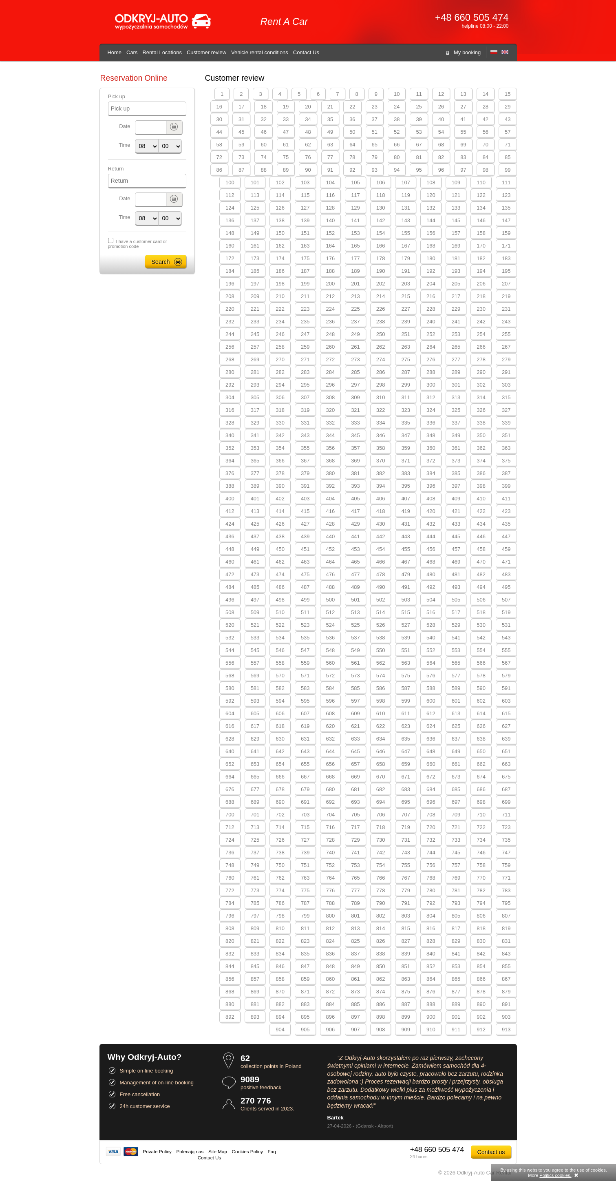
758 (481, 865)
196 (229, 284)
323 (405, 410)
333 (355, 423)
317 (255, 410)
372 (430, 461)
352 (229, 448)
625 (456, 726)
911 (456, 1029)
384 (430, 473)
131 (405, 208)
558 (280, 663)
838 (380, 954)
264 (430, 347)
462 (280, 562)
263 (405, 347)
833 (255, 954)
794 (481, 903)
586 (380, 688)
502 (380, 600)
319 (305, 410)
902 (481, 1017)
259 (305, 347)
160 (229, 246)
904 (280, 1029)
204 (430, 284)
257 (255, 347)
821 (255, 941)
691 (305, 802)
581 (255, 688)
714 (280, 827)
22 (352, 107)
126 (280, 208)
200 (330, 284)
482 (481, 574)
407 (405, 498)
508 (229, 612)
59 (241, 145)
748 (229, 865)
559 (305, 663)
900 (430, 1017)
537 (355, 638)
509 (255, 612)
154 (380, 233)
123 (506, 195)
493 (456, 587)
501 (355, 600)
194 (481, 271)
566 (481, 663)
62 (308, 145)
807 (506, 916)
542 (481, 638)
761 (255, 878)
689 (255, 802)
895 (305, 1017)
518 (481, 612)
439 (305, 536)
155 (405, 233)
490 (380, 587)
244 (229, 334)
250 (380, 334)
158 (481, 233)
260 (330, 347)
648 (430, 751)
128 (330, 208)
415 (305, 511)
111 (506, 182)
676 (229, 789)
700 (229, 815)
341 (255, 435)
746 (481, 852)
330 (280, 423)
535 (305, 638)
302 (481, 385)
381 (355, 473)
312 (430, 397)
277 (456, 359)
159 (506, 233)
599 (405, 701)
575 (405, 675)
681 (355, 789)
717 (355, 827)
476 (330, 574)
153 (355, 233)
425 (255, 524)
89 (286, 170)
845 (255, 966)
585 (355, 688)
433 (456, 524)
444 (430, 536)
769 (456, 878)
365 (255, 461)
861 (355, 979)
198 (280, 284)
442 (380, 536)
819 (506, 928)
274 (380, 359)
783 (506, 890)
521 (255, 625)
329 (255, 423)
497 (255, 600)
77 (330, 157)
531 (506, 625)
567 (506, 663)
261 (355, 347)
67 (419, 145)
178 (380, 258)
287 (405, 372)
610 (380, 713)
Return (116, 169)
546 (280, 650)
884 (330, 1004)
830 (481, 941)
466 (380, 562)
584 (330, 688)
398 (481, 486)
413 (255, 511)
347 (405, 435)
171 (506, 246)
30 (219, 119)
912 (481, 1029)
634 (380, 739)
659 (405, 764)
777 (355, 890)
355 (305, 448)
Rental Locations (162, 52)
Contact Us (306, 52)
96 (441, 170)
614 (481, 713)
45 (241, 132)
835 (305, 954)
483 (506, 574)
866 (481, 979)
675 (506, 777)
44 (219, 132)
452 (330, 549)
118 (380, 195)
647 (405, 751)
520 (229, 625)
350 (481, 435)
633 (355, 739)
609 (355, 713)
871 (305, 992)
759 (506, 865)
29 (507, 107)
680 (330, 789)
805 (456, 916)
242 (481, 321)
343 (305, 435)
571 (305, 675)
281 (255, 372)
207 (506, 284)
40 (441, 119)
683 (405, 789)
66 (397, 145)
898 (380, 1017)
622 (380, 726)
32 (263, 119)
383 (405, 473)
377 (255, 473)
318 (280, 410)
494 (481, 587)
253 (456, 334)
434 (481, 524)
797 (255, 916)
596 (330, 701)
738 (280, 852)
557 (255, 663)
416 (330, 511)
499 (305, 600)
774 (280, 890)
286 (380, 372)
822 (280, 941)
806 (481, 916)
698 (481, 802)
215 (405, 296)
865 (456, 979)
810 (280, 928)
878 (481, 992)
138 (280, 220)
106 (380, 182)
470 (481, 562)
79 (375, 157)
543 (506, 638)
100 (229, 182)
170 (481, 246)
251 (405, 334)
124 (229, 208)
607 (305, 713)
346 (380, 435)
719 (405, 827)
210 (280, 296)
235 (305, 321)
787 (305, 903)
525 (355, 625)
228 (430, 309)
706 (380, 815)
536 (330, 638)
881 (255, 1004)
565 (456, 663)
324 (430, 410)
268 (229, 359)
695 (405, 802)
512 (330, 612)
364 (229, 461)
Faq (272, 1151)
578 (481, 675)
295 (305, 385)
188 (330, 271)
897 (355, 1017)
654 (280, 764)
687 (506, 789)
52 (397, 132)
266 (481, 347)
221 (255, 309)
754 (380, 865)
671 (405, 777)
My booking (467, 52)
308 (330, 397)
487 (305, 587)
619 (305, 726)
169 (456, 246)
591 (506, 688)
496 (229, 600)
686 (481, 789)
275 (405, 359)
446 (481, 536)
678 (280, 789)
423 (506, 511)
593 (255, 701)
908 (380, 1029)
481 (456, 574)
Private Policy (157, 1151)
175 (305, 258)
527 (405, 625)
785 (255, 903)
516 (430, 612)
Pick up (116, 96)
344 (330, 435)
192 (430, 271)
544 (229, 650)
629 (255, 739)
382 (380, 473)
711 (506, 815)
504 (430, 600)
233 (255, 321)
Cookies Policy (247, 1151)
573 (355, 675)
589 (456, 688)
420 (430, 511)
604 (229, 713)
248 (330, 334)
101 (255, 182)
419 (405, 511)
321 (355, 410)
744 (430, 852)
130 (380, 208)
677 (255, 789)
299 (405, 385)
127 (305, 208)
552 (430, 650)
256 (229, 347)
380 (330, 473)
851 (405, 966)
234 (280, 321)
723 (506, 827)
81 (419, 157)
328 (229, 423)
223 (305, 309)
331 (305, 423)
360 (430, 448)
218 (481, 296)
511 (305, 612)
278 (481, 359)
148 (229, 233)
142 (380, 220)
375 (506, 461)
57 (507, 132)
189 (355, 271)
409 (456, 498)
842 (481, 954)
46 (263, 132)
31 (241, 119)
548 (330, 650)
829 (456, 941)
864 (430, 979)
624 (430, 726)
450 (280, 549)
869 (255, 992)
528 (430, 625)
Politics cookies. (555, 1175)
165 (355, 246)
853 (456, 966)
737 (255, 852)
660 (430, 764)
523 (305, 625)
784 (229, 903)
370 (380, 461)
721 (456, 827)
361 (456, 448)
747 (506, 852)
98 (485, 170)
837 (355, 954)
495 (506, 587)
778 (380, 890)
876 (430, 992)
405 (355, 498)
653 (255, 764)
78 (352, 157)
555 (506, 650)
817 (456, 928)
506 (481, 600)
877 (456, 992)
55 (463, 132)
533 (255, 638)
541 (456, 638)
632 (330, 739)
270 (280, 359)
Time (124, 145)
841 (456, 954)
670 (380, 777)
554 (481, 650)
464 (330, 562)
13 (463, 94)
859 (305, 979)
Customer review (206, 52)
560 (330, 663)
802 (380, 916)
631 (305, 739)
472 (229, 574)
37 (375, 119)
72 (219, 157)
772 (229, 890)
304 (229, 397)
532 (229, 638)
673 (456, 777)
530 (481, 625)
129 (355, 208)
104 (330, 182)
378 (280, 473)
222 (280, 309)
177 (355, 258)
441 (355, 536)
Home (115, 52)
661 (456, 764)
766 (380, 878)
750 (280, 865)
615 (506, 713)
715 (305, 827)
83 (463, 157)
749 (255, 865)
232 (229, 321)
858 (280, 979)
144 (430, 220)
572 (330, 675)
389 (255, 486)
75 (286, 157)
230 (481, 309)
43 (507, 119)
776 (330, 890)
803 (405, 916)
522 (280, 625)
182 (481, 258)
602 (481, 701)
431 (405, 524)
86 (219, 170)
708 (430, 815)
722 (481, 827)
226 (380, 309)
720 (430, 827)
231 (506, 309)
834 (280, 954)
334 (380, 423)
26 (441, 107)
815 (405, 928)
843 (506, 954)
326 (481, 410)
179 (405, 258)
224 (330, 309)
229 (456, 309)
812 (330, 928)
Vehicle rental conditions (259, 52)
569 (255, 675)
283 (305, 372)
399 (506, 486)
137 (255, 220)
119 (405, 195)
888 (430, 1004)
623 (405, 726)
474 (280, 574)
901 (456, 1017)
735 (506, 840)
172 (229, 258)
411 (506, 498)
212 (330, 296)
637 (456, 739)
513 (355, 612)
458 (481, 549)
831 (506, 941)
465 (355, 562)
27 (463, 107)
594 (280, 701)
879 (506, 992)
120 (430, 195)
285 (355, 372)
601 (456, 701)
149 (255, 233)
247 (305, 334)
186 (280, 271)
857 (255, 979)
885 (355, 1004)
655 (305, 764)
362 (481, 448)
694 (380, 802)
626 (481, 726)
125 (255, 208)
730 (380, 840)
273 (355, 359)
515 (405, 612)
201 (355, 284)
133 (456, 208)
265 (456, 347)
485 (255, 587)
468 (430, 562)
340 (229, 435)
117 (355, 195)
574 (380, 675)
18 (263, 107)
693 (355, 802)
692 (330, 802)
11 (419, 94)
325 (456, 410)
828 (430, 941)
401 (255, 498)
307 (305, 397)
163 (305, 246)
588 (430, 688)
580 (229, 688)
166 (380, 246)
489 (355, 587)
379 (305, 473)
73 (241, 157)
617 (255, 726)
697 (456, 802)
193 (456, 271)
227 (405, 309)
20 (308, 107)
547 (305, 650)
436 (229, 536)
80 (397, 157)
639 (506, 739)
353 (255, 448)
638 (481, 739)
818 (481, 928)
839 (405, 954)
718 (380, 827)
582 (280, 688)
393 (355, 486)
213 (355, 296)
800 (330, 916)
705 (355, 815)
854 (481, 966)
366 (280, 461)
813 (355, 928)
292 (229, 385)
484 (229, 587)
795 (506, 903)
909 (405, 1029)
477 (355, 574)
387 (506, 473)
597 (355, 701)
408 (430, 498)
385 (456, 473)
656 (330, 764)
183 (506, 258)
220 (229, 309)
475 (305, 574)
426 (280, 524)
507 (506, 600)
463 (305, 562)
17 (241, 107)
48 (308, 132)
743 (405, 852)
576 (430, 675)
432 (430, 524)
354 (280, 448)
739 (305, 852)
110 (481, 182)
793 (456, 903)
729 (355, 840)
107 (405, 182)
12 (441, 94)
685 (456, 789)
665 (255, 777)
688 (229, 802)
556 (229, 663)
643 (305, 751)
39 (419, 119)
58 (219, 145)
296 (330, 385)
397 (456, 486)
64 (352, 145)
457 (456, 549)
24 (397, 107)
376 (229, 473)
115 (305, 195)
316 (229, 410)
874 (380, 992)
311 (405, 397)
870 (280, 992)
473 (255, 574)
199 (305, 284)
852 (430, 966)
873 (355, 992)
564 (430, 663)
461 (255, 562)
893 (255, 1017)
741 (355, 852)
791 (405, 903)
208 (229, 296)
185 (255, 271)
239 (405, 321)
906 (330, 1029)
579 (506, 675)
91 (330, 170)
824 (330, 941)
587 (405, 688)
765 (355, 878)
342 (280, 435)
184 (229, 271)
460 (229, 562)
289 (456, 372)
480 (430, 574)
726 (280, 840)
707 (405, 815)
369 (355, 461)
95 (419, 170)
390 (280, 486)
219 (506, 296)
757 (456, 865)
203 (405, 284)
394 (380, 486)
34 (308, 119)
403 (305, 498)
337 (456, 423)
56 (485, 132)
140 (330, 220)
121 (456, 195)
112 (229, 195)
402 (280, 498)
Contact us (491, 1152)
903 (506, 1017)
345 (355, 435)
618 (280, 726)
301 (456, 385)
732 (430, 840)
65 (375, 145)
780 (430, 890)
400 (229, 498)
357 (355, 448)
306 (280, 397)
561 (355, 663)
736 (229, 852)
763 (305, 878)
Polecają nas (190, 1151)
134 (481, 208)
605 (255, 713)
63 (330, 145)
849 (355, 966)
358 (380, 448)
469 (456, 562)
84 (485, 157)
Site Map (217, 1151)
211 (305, 296)
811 (305, 928)
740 (330, 852)
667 (305, 777)
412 (229, 511)
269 (255, 359)
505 (456, 600)
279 (506, 359)
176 (330, 258)
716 (330, 827)
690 (280, 802)
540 (430, 638)
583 (305, 688)
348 (430, 435)
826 (380, 941)
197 (255, 284)
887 (405, 1004)
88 (263, 170)
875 (405, 992)
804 (430, 916)
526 (380, 625)
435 (506, 524)
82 (441, 157)
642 (280, 751)
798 (280, 916)
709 (456, 815)
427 (305, 524)
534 (280, 638)
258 (280, 347)
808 (229, 928)
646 (380, 751)
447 (506, 536)
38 (397, 119)
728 (330, 840)
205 (456, 284)
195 (506, 271)
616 (229, 726)
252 (430, 334)
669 (355, 777)
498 (280, 600)
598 (380, 701)
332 (330, 423)
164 (330, 246)
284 (330, 372)
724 (229, 840)
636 (430, 739)
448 (229, 549)
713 (255, 827)
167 (405, 246)
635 (405, 739)
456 (430, 549)
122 (481, 195)
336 (430, 423)
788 (330, 903)
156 (430, 233)
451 (305, 549)
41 (463, 119)
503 (405, 600)
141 (355, 220)
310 (380, 397)
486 (280, 587)
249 (355, 334)
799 (305, 916)
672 (430, 777)
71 (507, 145)
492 (430, 587)
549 (355, 650)
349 (456, 435)
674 (481, 777)
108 (430, 182)
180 (430, 258)
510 (280, 612)
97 (463, 170)
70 (485, 145)
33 (286, 119)
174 (280, 258)
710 (481, 815)
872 (330, 992)
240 (430, 321)
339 (506, 423)
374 (481, 461)
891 (506, 1004)
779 (405, 890)
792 (430, 903)
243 (506, 321)
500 (330, 600)
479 (405, 574)
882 (280, 1004)
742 (380, 852)
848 (330, 966)
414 (280, 511)
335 (405, 423)
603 (506, 701)
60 (263, 145)
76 (308, 157)
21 (330, 107)
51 (375, 132)
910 (430, 1029)
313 (456, 397)
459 (506, 549)
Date (124, 126)
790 (380, 903)
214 (380, 296)
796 (229, 916)
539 (405, 638)
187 (305, 271)
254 (481, 334)
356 (330, 448)
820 (229, 941)
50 (352, 132)
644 (330, 751)
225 (355, 309)
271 (305, 359)
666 (280, 777)
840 (430, 954)
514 (380, 612)
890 (481, 1004)
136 (229, 220)
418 (380, 511)
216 (430, 296)
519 (506, 612)
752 (330, 865)
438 (280, 536)
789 (355, 903)
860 (330, 979)
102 (280, 182)
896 (330, 1017)
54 (441, 132)
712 (229, 827)
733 (456, 840)
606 (280, 713)
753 (355, 865)
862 (380, 979)
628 (229, 739)
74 (263, 157)
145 (456, 220)
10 (397, 94)
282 (280, 372)
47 (286, 132)
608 (330, 713)
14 (485, 94)
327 (506, 410)
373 (456, 461)
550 (380, 650)
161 (255, 246)
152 (330, 233)
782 (481, 890)
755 (405, 865)
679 (305, 789)
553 (456, 650)
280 (229, 372)
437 (255, 536)
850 (380, 966)
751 (305, 865)
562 (380, 663)
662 (481, 764)
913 (506, 1029)
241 (456, 321)
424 (229, 524)
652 (229, 764)
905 (305, 1029)
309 (355, 397)
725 (255, 840)
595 (305, 701)
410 (481, 498)
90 (308, 170)
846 (280, 966)
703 (305, 815)
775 (305, 890)
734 (481, 840)
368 (330, 461)
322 (380, 410)
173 (255, 258)
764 (330, 878)
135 (506, 208)
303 (506, 385)
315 (506, 397)
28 (485, 107)
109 (456, 182)
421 (456, 511)
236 (330, 321)
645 (355, 751)
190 (380, 271)
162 (280, 246)
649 (456, 751)
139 (305, 220)
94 (397, 170)
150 (280, 233)
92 (352, 170)
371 (405, 461)
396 (430, 486)
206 (481, 284)
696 (430, 802)
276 (430, 359)
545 (255, 650)
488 (330, 587)
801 (355, 916)
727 (305, 840)
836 (330, 954)
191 (405, 271)
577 (456, 675)
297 (355, 385)
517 (456, 612)
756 (430, 865)
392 (330, 486)
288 (430, 372)
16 (219, 107)
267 (506, 347)
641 (255, 751)
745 (456, 852)
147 (506, 220)
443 (405, 536)
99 (507, 170)
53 (419, 132)
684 (430, 789)
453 (355, 549)
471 (506, 562)
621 (355, 726)
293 (255, 385)
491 (405, 587)
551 (405, 650)
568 (229, 675)
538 (380, 638)
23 (375, 107)
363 (506, 448)
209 (255, 296)
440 (330, 536)
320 (330, 410)
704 (330, 815)
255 (506, 334)
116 (330, 195)
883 (305, 1004)
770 (481, 878)
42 (485, 119)
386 (481, 473)
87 (241, 170)
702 (280, 815)
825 (355, 941)
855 (506, 966)
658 (380, 764)
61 (286, 145)
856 (229, 979)
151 (305, 233)
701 (255, 815)
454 (380, 549)
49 (330, 132)
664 (229, 777)
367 (305, 461)
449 (255, 549)
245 (255, 334)
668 (330, 777)
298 (380, 385)
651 (506, 751)
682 (380, 789)
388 (229, 486)
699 (506, 802)
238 (380, 321)
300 (430, 385)
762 (280, 878)
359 (405, 448)
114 (280, 195)
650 (481, 751)
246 (280, 334)
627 (506, 726)
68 (441, 145)
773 (255, 890)
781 (456, 890)
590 (481, 688)
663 (506, 764)
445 (456, 536)
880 (229, 1004)
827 (405, 941)
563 (405, 663)
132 (430, 208)
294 (280, 385)
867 (506, 979)
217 (456, 296)
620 (330, 726)
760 (229, 878)
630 (280, 739)
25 (419, 107)
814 (380, 928)
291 (506, 372)
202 (380, 284)
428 (330, 524)
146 (481, 220)
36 (352, 119)
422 (481, 511)
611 (405, 713)
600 (430, 701)
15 (507, 94)
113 (255, 195)
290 (481, 372)
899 (405, 1017)
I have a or (137, 244)
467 (405, 562)
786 (280, 903)
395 (405, 486)
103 (305, 182)
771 (506, 878)
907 (355, 1029)
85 (507, 157)
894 (280, 1017)
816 (430, 928)
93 (375, 170)
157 (456, 233)
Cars (131, 52)
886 (380, 1004)
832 (229, 954)
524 (330, 625)
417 (355, 511)
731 (405, 840)
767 (405, 878)
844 (229, 966)
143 (405, 220)
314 (481, 397)
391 (305, 486)
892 (229, 1017)
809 (255, 928)
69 (463, 145)
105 (355, 182)
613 (456, 713)
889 (456, 1004)
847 (305, 966)
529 (456, 625)
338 (481, 423)
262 (380, 347)
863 (405, 979)
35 (330, 119)
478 (380, 574)
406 (380, 498)
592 (229, 701)
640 (229, 751)
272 (330, 359)
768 (430, 878)
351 (506, 435)
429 (355, 524)
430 (380, 524)
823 (305, 941)
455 (405, 549)
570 (280, 675)
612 (430, 713)
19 (286, 107)
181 (456, 258)
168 (430, 246)
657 (355, 764)
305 (255, 397)
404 (330, 498)
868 (229, 992)
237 (355, 321)
